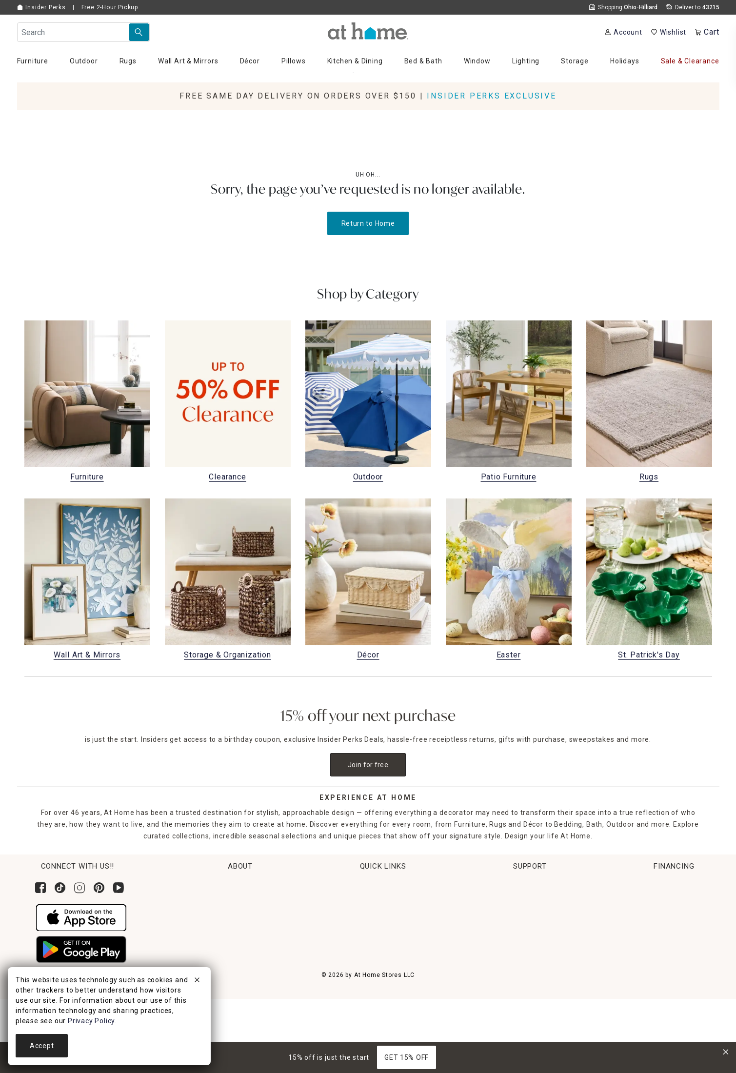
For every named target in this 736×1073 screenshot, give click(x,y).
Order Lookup (329, 885)
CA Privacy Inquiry (513, 1012)
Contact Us (501, 903)
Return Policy (328, 921)
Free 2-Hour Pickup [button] (109, 7)
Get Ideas (322, 939)
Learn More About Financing (653, 954)
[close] (197, 981)
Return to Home (368, 223)
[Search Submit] (139, 32)
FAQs (491, 957)
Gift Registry (327, 975)
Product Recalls (509, 975)
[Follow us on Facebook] (40, 887)
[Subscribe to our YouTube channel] (118, 887)
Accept (42, 1046)
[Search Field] (83, 32)
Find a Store (196, 957)
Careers (188, 939)
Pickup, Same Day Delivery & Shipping (370, 903)
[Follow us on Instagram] (79, 887)
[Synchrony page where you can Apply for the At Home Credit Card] (628, 900)
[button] (368, 31)
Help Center (502, 885)
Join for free (368, 765)
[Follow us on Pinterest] (99, 887)
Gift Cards (323, 957)
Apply (615, 935)
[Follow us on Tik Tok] (60, 887)
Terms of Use (505, 994)
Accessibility (503, 939)
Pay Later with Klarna (641, 972)
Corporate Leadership (212, 903)
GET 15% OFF (406, 1057)
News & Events (200, 921)
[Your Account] (623, 32)
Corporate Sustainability (217, 885)
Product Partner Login (520, 921)
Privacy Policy (506, 1030)
